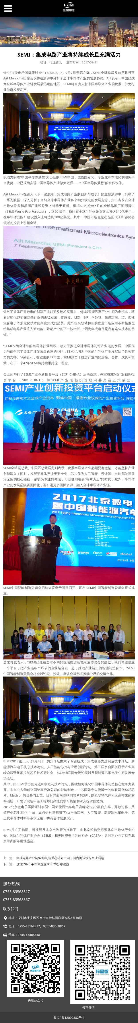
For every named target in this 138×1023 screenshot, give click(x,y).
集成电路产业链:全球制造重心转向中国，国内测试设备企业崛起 (60, 858)
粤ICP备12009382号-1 (69, 1017)
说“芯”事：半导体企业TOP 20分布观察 (42, 864)
